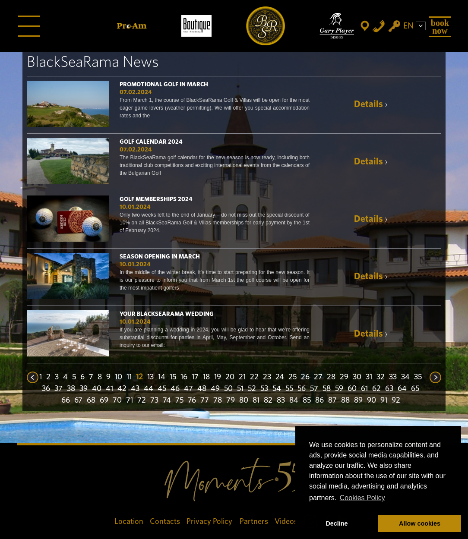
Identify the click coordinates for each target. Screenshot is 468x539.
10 (118, 377)
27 (318, 377)
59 (339, 389)
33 (393, 377)
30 (357, 377)
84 (293, 400)
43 (135, 389)
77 (204, 400)
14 (161, 377)
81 (256, 400)
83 (281, 400)
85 (307, 400)
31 (369, 377)
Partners (254, 521)
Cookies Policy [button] (362, 497)
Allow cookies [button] (419, 523)
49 (215, 389)
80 (243, 400)
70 (117, 400)
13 (150, 377)
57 (314, 389)
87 (332, 400)
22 (254, 377)
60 (352, 389)
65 (415, 389)
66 (65, 400)
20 (229, 377)
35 (418, 377)
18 (206, 377)
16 (183, 377)
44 (148, 389)
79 (230, 400)
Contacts (165, 521)
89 (358, 400)
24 (279, 377)
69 (104, 400)
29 (344, 377)
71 (129, 400)
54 (276, 389)
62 (376, 389)
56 (301, 389)
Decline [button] (337, 523)
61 (364, 389)
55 (289, 389)
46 (175, 389)
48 (201, 389)
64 (402, 389)
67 (78, 400)
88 (345, 400)
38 (71, 389)
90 (371, 400)
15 (173, 377)
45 (162, 389)
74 (167, 400)
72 (141, 400)
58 (327, 389)
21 (242, 377)
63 (389, 389)
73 (154, 400)
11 (129, 377)
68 (91, 400)
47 (188, 389)
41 (109, 389)
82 (268, 400)
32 (380, 377)
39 (83, 389)
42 (121, 389)
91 (383, 400)
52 (252, 389)
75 (179, 400)
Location (128, 521)
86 (319, 400)
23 (267, 377)
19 (217, 377)
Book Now (440, 26)
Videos (286, 521)
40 (96, 389)
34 (405, 377)
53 (264, 389)
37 (58, 389)
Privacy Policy (210, 521)
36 (46, 389)
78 (217, 400)
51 (240, 389)
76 (192, 400)
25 (292, 377)
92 (396, 400)
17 (195, 377)
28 (331, 377)
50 (228, 389)
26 (305, 377)
